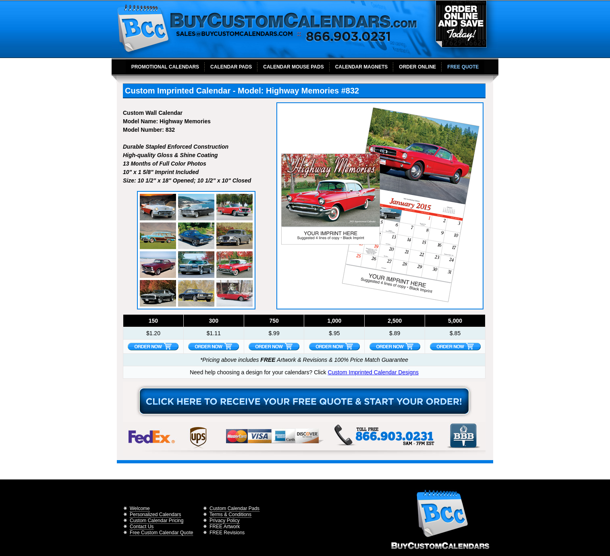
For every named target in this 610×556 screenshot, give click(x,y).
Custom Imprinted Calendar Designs (373, 372)
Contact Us (142, 526)
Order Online (417, 67)
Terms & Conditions (230, 514)
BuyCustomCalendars (266, 29)
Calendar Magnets (361, 67)
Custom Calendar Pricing (156, 520)
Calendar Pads (231, 67)
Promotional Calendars (165, 67)
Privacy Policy (225, 520)
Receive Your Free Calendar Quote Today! (304, 402)
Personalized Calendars (155, 514)
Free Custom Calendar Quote (161, 532)
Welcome (140, 508)
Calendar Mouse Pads (293, 67)
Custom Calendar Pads (234, 508)
